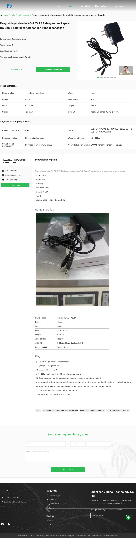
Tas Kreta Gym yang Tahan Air (118, 410)
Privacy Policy (22, 536)
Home (5, 15)
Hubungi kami (101, 6)
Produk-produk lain (23, 15)
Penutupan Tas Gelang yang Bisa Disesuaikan (60, 410)
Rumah (58, 6)
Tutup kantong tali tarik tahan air (92, 410)
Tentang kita (84, 6)
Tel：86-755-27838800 (11, 498)
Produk (70, 6)
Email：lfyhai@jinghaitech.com (14, 502)
